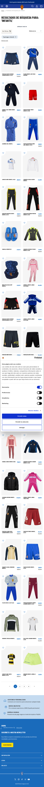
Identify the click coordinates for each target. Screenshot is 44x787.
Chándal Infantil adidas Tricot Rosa (28, 498)
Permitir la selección (22, 422)
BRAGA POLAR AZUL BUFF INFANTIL (7, 285)
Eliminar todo (4, 40)
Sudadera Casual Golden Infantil (29, 180)
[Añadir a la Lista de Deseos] (3, 48)
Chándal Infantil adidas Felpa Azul (28, 319)
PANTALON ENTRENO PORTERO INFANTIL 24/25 (29, 214)
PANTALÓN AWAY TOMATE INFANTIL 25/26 (28, 110)
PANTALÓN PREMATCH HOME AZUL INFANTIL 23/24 (29, 144)
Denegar (22, 427)
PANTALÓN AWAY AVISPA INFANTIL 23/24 (7, 355)
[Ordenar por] (36, 31)
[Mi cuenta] (37, 6)
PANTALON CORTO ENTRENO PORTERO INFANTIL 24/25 (8, 319)
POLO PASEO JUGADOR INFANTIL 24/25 (29, 639)
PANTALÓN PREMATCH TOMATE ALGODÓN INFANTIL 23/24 (29, 603)
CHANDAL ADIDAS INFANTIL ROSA (8, 461)
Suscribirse (7, 745)
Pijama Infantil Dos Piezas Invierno (29, 74)
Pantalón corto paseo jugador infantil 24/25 (28, 355)
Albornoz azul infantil (7, 144)
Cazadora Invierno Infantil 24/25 (8, 498)
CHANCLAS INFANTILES (6, 249)
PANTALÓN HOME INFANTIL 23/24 (28, 567)
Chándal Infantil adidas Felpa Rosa (28, 285)
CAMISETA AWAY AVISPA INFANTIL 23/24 (7, 674)
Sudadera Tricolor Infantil (8, 638)
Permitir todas (22, 416)
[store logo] (22, 7)
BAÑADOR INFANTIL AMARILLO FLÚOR (29, 674)
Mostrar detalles (33, 410)
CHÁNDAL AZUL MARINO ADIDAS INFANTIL (8, 110)
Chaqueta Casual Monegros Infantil (8, 567)
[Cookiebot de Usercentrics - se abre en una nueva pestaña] (34, 358)
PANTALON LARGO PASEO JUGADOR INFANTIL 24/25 (7, 532)
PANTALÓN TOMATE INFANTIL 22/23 (29, 532)
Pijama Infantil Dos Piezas (8, 602)
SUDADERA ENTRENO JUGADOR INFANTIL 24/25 (29, 462)
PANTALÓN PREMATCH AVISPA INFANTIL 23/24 (8, 214)
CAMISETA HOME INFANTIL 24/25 (8, 179)
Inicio (2, 10)
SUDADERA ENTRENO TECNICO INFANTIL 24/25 (29, 250)
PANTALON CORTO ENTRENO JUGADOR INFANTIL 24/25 (8, 74)
